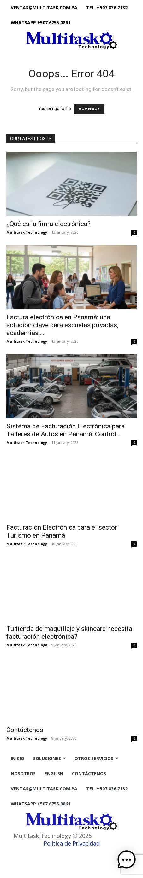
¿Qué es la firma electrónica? (48, 224)
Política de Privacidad (72, 843)
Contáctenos (24, 730)
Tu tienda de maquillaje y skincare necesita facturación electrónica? (69, 632)
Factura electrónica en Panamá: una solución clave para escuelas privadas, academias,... (62, 325)
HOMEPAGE (89, 108)
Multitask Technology (26, 232)
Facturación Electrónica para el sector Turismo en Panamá (61, 531)
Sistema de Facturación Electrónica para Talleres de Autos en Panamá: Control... (65, 430)
